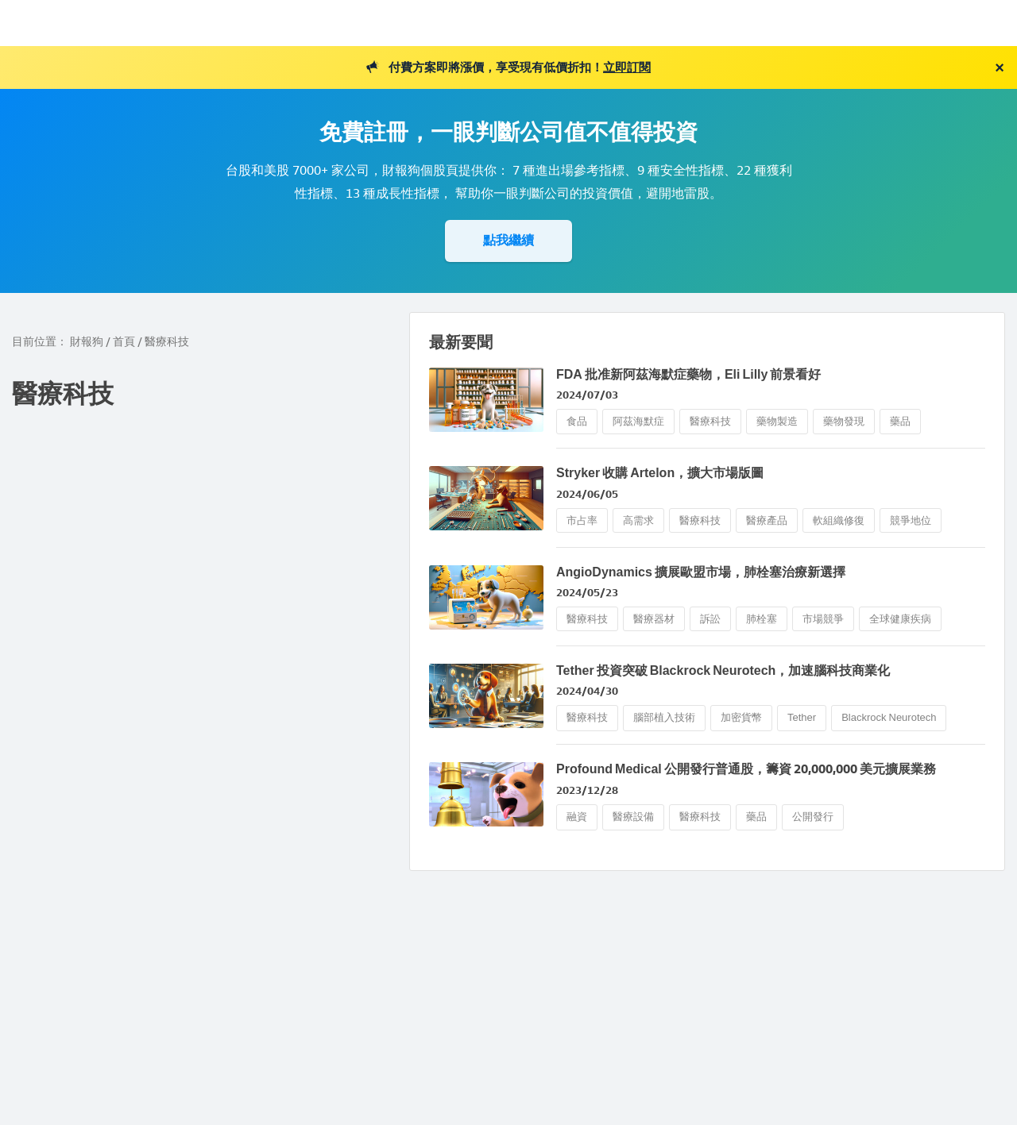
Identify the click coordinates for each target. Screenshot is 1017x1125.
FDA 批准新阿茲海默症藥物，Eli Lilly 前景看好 (688, 374)
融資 (577, 817)
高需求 (638, 520)
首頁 (124, 342)
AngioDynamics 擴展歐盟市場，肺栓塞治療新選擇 (700, 572)
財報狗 (86, 342)
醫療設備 (633, 817)
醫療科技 (710, 421)
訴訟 (710, 619)
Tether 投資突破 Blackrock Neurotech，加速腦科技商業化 (723, 670)
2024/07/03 (587, 395)
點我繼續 (508, 240)
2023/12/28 (587, 790)
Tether (801, 717)
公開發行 (812, 817)
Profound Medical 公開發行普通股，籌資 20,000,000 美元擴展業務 (746, 768)
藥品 (900, 421)
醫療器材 (654, 619)
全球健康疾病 (900, 619)
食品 (577, 421)
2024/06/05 (587, 494)
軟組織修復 (838, 520)
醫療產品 (766, 520)
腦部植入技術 (664, 717)
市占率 (582, 520)
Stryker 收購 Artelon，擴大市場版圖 (660, 472)
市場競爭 (823, 619)
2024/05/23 (587, 592)
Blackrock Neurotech (888, 717)
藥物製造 (777, 421)
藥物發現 (843, 421)
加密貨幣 (741, 717)
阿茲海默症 (638, 421)
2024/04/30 (587, 691)
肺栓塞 (761, 619)
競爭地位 (910, 520)
